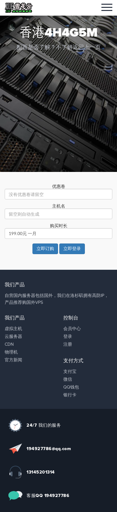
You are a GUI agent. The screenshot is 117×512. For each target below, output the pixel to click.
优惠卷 (58, 186)
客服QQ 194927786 (48, 495)
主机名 (58, 206)
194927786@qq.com (49, 448)
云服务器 (13, 336)
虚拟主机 (13, 328)
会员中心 (72, 328)
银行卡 (69, 395)
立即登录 (72, 248)
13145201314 (41, 472)
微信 (67, 379)
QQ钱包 (71, 387)
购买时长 (58, 226)
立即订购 (45, 248)
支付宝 (69, 371)
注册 (67, 344)
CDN (9, 344)
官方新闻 (13, 360)
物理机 (11, 352)
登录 (67, 336)
